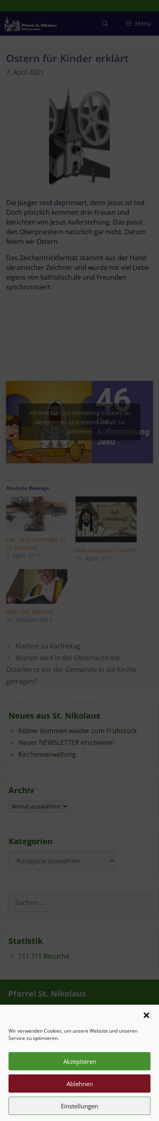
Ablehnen (80, 1095)
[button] (146, 1027)
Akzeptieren (79, 1073)
